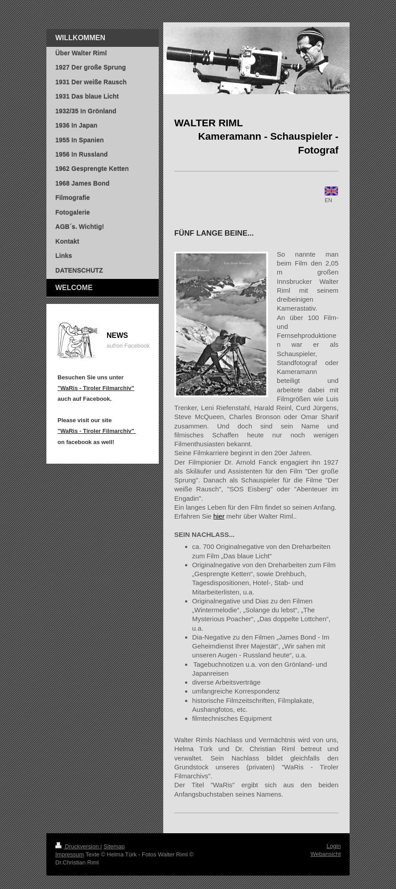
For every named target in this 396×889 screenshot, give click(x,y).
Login (333, 846)
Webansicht (325, 854)
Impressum (69, 854)
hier (218, 516)
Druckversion (77, 846)
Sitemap (114, 846)
